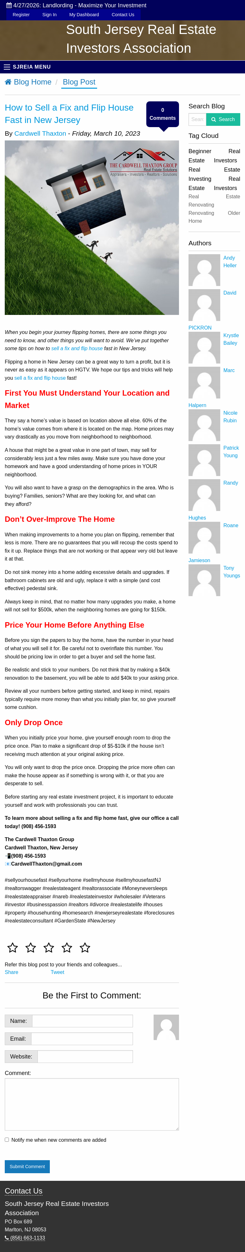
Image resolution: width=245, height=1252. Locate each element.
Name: (18, 1021)
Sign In (50, 14)
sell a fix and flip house (40, 378)
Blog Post (79, 82)
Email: (18, 1039)
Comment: (92, 1100)
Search (227, 119)
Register (21, 14)
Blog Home (28, 82)
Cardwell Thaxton (40, 133)
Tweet (57, 972)
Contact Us (123, 14)
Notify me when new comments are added (58, 1140)
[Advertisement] (214, 694)
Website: (21, 1056)
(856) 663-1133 (25, 1238)
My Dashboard (84, 14)
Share (11, 972)
